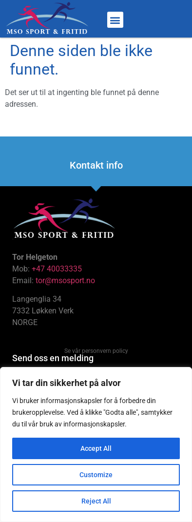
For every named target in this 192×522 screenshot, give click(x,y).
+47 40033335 (57, 268)
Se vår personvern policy (96, 351)
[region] (96, 444)
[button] (115, 20)
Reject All (96, 501)
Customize (96, 475)
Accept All (96, 448)
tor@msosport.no (66, 280)
